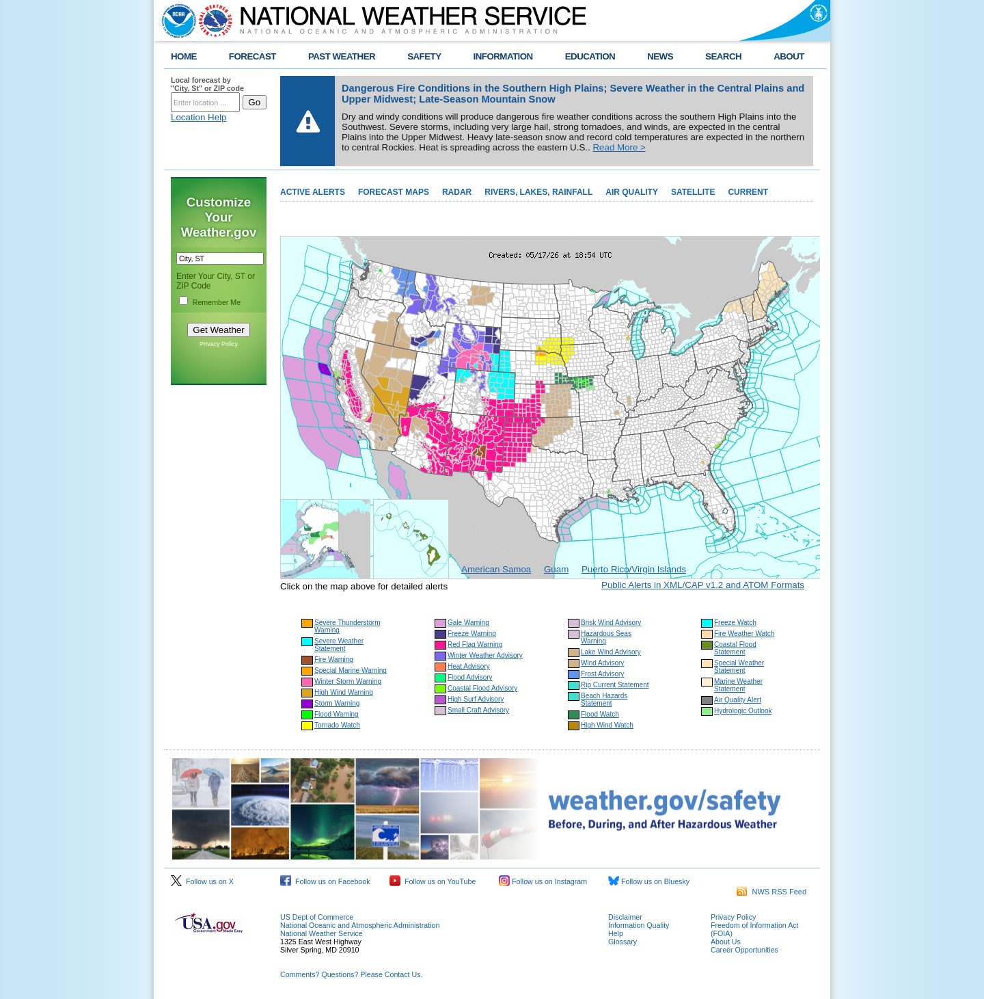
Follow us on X (202, 881)
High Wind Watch (607, 725)
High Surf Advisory (476, 699)
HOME (184, 56)
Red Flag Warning (475, 644)
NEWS (660, 56)
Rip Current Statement (615, 685)
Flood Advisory (470, 677)
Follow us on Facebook (325, 881)
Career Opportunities (744, 950)
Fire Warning (333, 659)
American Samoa (496, 569)
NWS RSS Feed (771, 892)
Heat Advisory (469, 666)
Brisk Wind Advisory (611, 622)
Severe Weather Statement (339, 644)
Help (615, 933)
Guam (556, 569)
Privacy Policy (219, 344)
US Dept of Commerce (316, 917)
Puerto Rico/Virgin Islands (634, 569)
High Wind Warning (343, 692)
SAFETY (424, 56)
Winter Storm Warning (347, 681)
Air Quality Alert (737, 700)
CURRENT (748, 192)
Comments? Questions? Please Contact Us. (351, 974)
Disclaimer (625, 917)
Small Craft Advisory (478, 710)
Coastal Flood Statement (735, 648)
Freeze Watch (735, 622)
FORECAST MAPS (393, 192)
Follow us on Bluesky (648, 881)
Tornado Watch (337, 725)
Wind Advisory (602, 663)
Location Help (199, 117)
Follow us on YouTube (433, 881)
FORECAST (252, 56)
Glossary (622, 941)
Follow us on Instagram (543, 881)
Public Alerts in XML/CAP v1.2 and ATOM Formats (702, 585)
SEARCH (723, 56)
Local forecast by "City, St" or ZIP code (207, 84)
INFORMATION (503, 56)
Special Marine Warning (350, 670)
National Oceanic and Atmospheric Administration (359, 925)
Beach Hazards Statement (604, 699)
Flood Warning (336, 714)
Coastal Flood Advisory (482, 688)
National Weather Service (321, 933)
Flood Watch (600, 714)
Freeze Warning (472, 633)
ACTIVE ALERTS (312, 192)
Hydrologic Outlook (742, 711)
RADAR (457, 192)
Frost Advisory (602, 674)
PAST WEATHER (341, 56)
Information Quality (638, 925)
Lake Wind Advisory (611, 652)
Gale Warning (468, 622)
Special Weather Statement (739, 666)
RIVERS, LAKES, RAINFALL (538, 192)
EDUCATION (590, 56)
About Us (726, 941)
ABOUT (789, 56)
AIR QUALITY (631, 192)
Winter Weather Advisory (485, 655)
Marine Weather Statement (738, 685)
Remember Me (217, 302)
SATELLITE (693, 192)
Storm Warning (336, 703)
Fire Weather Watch (744, 633)
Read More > (618, 147)
